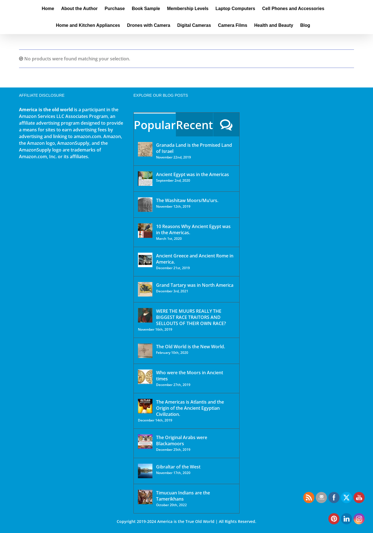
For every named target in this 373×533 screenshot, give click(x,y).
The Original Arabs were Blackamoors (181, 440)
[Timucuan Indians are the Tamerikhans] (145, 497)
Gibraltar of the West (178, 467)
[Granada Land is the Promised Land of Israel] (145, 149)
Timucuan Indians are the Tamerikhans (183, 496)
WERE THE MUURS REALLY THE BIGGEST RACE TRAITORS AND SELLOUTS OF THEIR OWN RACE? (191, 317)
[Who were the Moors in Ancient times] (145, 376)
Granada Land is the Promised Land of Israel (194, 148)
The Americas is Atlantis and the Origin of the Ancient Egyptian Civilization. (190, 408)
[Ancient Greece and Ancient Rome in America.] (145, 260)
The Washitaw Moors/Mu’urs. (187, 200)
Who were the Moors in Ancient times (189, 375)
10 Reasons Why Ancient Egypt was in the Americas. (193, 229)
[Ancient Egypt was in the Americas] (145, 178)
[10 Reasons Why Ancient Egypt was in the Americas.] (145, 230)
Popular (155, 124)
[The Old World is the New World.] (145, 351)
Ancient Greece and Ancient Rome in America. (194, 259)
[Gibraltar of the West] (145, 471)
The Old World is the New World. (190, 347)
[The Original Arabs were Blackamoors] (145, 441)
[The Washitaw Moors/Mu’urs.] (145, 204)
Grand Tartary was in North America (194, 285)
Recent (194, 124)
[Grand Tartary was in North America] (145, 289)
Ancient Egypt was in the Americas (192, 174)
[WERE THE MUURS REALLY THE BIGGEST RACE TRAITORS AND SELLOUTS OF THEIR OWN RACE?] (145, 315)
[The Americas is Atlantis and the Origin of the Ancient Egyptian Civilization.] (145, 406)
